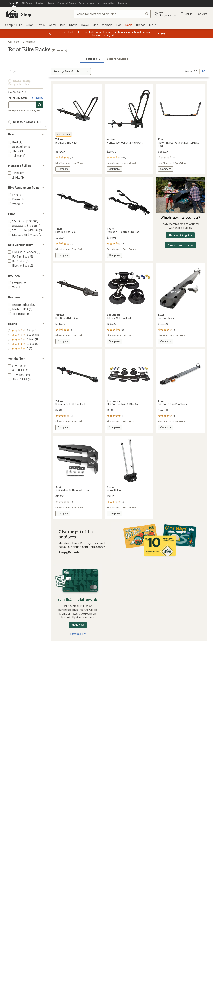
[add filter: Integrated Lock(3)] (20, 304)
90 (203, 71)
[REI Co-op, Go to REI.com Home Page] (11, 14)
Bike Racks (29, 41)
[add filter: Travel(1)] (13, 287)
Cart (202, 14)
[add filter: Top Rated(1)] (16, 313)
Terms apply (96, 546)
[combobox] (112, 14)
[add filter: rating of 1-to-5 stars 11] (23, 348)
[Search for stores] (39, 104)
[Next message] (158, 34)
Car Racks (13, 41)
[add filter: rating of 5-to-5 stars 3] (23, 330)
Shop (26, 14)
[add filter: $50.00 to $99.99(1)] (21, 221)
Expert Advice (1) (118, 58)
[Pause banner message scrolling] (162, 34)
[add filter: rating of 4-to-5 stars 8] (23, 335)
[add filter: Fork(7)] (12, 194)
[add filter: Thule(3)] (13, 151)
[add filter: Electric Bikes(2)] (18, 265)
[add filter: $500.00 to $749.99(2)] (22, 234)
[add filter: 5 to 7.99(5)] (15, 365)
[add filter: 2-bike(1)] (13, 177)
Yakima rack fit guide (180, 245)
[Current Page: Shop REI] (14, 3)
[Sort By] (71, 71)
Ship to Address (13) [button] (24, 122)
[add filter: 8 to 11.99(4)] (15, 370)
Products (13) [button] (92, 58)
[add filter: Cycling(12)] (14, 282)
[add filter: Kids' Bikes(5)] (16, 261)
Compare (63, 169)
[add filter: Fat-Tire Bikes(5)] (18, 256)
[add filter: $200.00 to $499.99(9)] (22, 230)
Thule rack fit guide (180, 235)
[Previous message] (50, 34)
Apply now (78, 624)
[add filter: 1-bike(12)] (13, 173)
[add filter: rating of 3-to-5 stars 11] (23, 339)
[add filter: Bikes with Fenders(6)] (21, 252)
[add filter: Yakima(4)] (14, 155)
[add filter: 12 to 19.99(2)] (16, 374)
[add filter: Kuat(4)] (12, 142)
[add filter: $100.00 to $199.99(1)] (22, 225)
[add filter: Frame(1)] (13, 199)
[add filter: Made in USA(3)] (17, 309)
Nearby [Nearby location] (36, 98)
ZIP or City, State (18, 97)
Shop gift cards (69, 552)
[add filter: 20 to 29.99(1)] (17, 379)
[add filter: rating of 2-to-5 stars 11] (23, 344)
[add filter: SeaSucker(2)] (16, 146)
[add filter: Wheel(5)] (13, 203)
